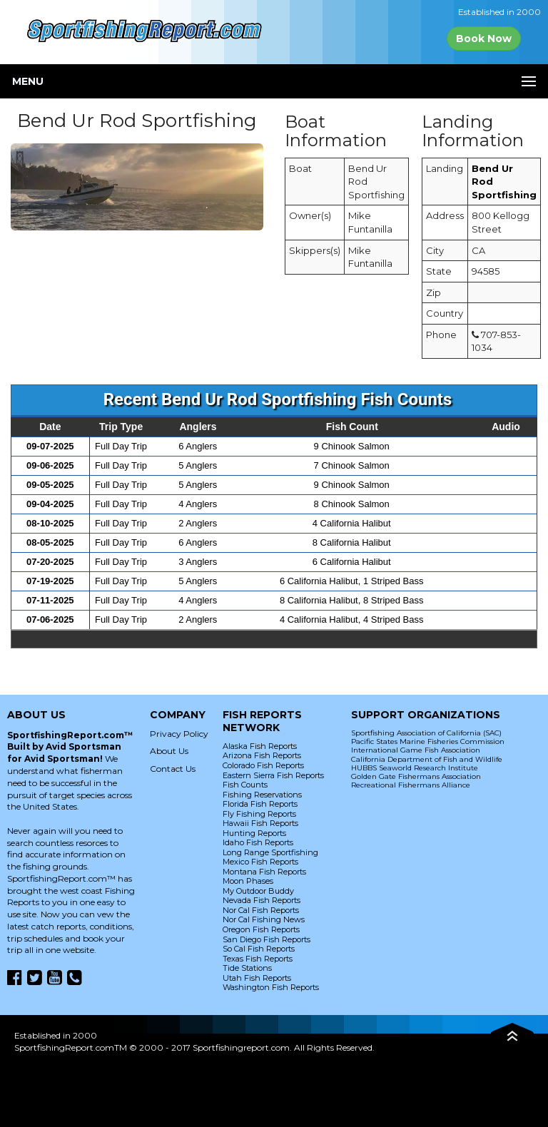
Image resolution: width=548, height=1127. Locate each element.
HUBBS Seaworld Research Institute (414, 767)
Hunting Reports (254, 833)
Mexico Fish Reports (260, 862)
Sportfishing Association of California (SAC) (426, 733)
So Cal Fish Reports (259, 949)
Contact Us (173, 768)
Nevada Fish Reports (261, 900)
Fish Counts (245, 785)
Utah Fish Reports (257, 978)
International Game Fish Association (415, 750)
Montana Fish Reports (264, 872)
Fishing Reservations (262, 795)
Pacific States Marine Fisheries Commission (427, 741)
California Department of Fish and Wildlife (426, 759)
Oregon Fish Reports (261, 929)
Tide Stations (247, 968)
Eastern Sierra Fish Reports (273, 775)
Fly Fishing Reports (259, 814)
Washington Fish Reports (271, 987)
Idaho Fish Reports (258, 842)
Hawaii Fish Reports (260, 823)
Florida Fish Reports (260, 804)
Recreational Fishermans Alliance (410, 785)
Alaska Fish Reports (260, 746)
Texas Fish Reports (258, 959)
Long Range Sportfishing (270, 852)
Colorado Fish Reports (263, 765)
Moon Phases (248, 881)
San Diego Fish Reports (266, 939)
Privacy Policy (179, 733)
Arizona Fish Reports (262, 755)
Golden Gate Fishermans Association (416, 776)
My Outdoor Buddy (258, 891)
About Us (169, 750)
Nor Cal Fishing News (264, 919)
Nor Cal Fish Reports (261, 910)
